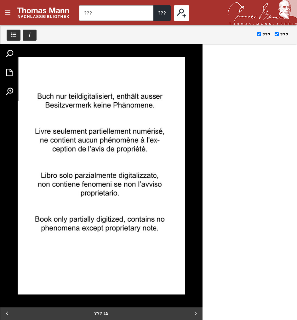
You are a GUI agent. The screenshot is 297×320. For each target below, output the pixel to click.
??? (43, 12)
